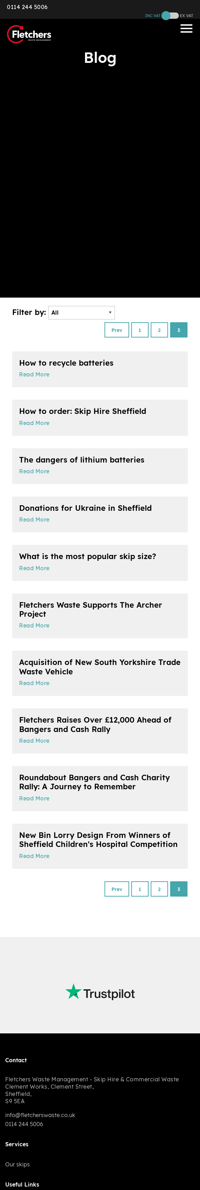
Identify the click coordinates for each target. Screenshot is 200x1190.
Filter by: (63, 312)
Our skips (17, 1164)
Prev (116, 330)
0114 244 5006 (27, 6)
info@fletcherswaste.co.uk (40, 1115)
